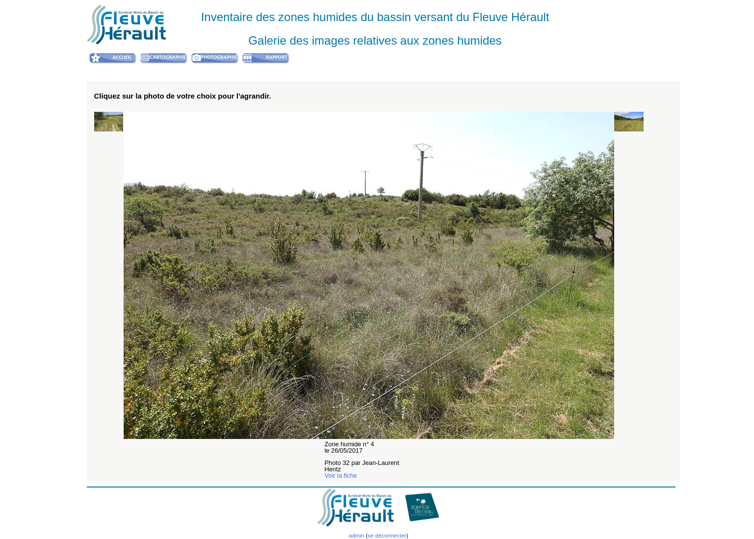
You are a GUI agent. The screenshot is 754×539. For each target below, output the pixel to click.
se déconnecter (386, 536)
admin (356, 536)
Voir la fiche (341, 475)
